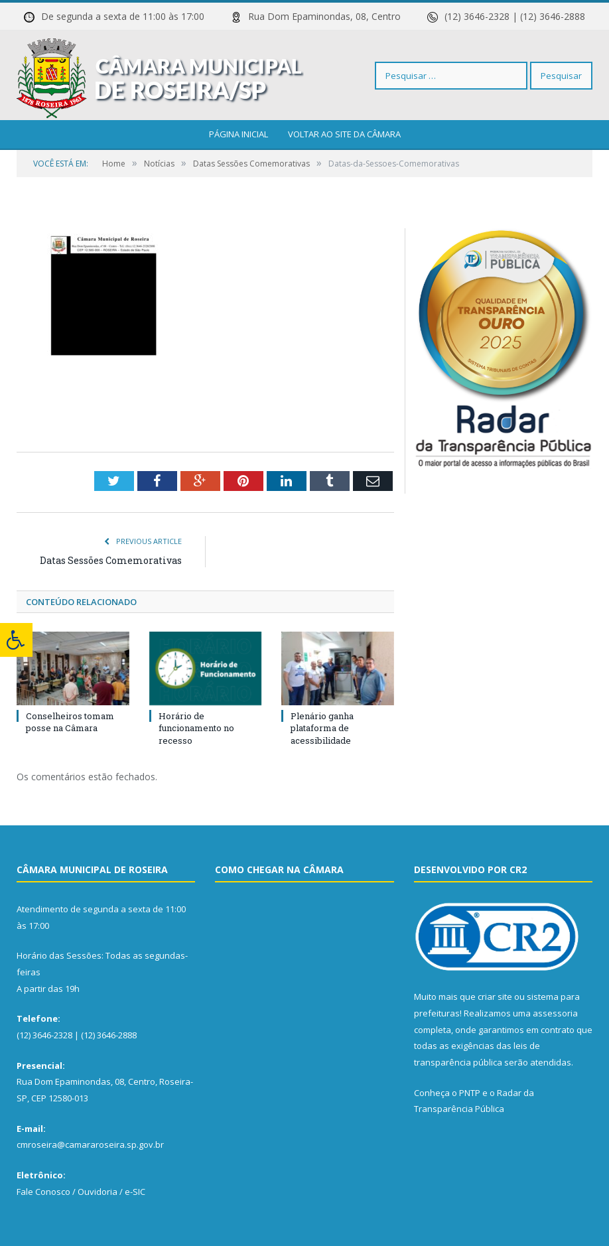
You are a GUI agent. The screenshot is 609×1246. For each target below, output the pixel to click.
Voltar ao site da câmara (344, 134)
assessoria (555, 1013)
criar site (495, 997)
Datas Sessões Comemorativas (111, 560)
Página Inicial (238, 134)
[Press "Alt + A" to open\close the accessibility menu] (16, 640)
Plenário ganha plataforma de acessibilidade (322, 728)
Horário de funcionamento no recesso (196, 728)
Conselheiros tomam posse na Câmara (70, 722)
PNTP (469, 1093)
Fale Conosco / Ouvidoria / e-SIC (81, 1192)
